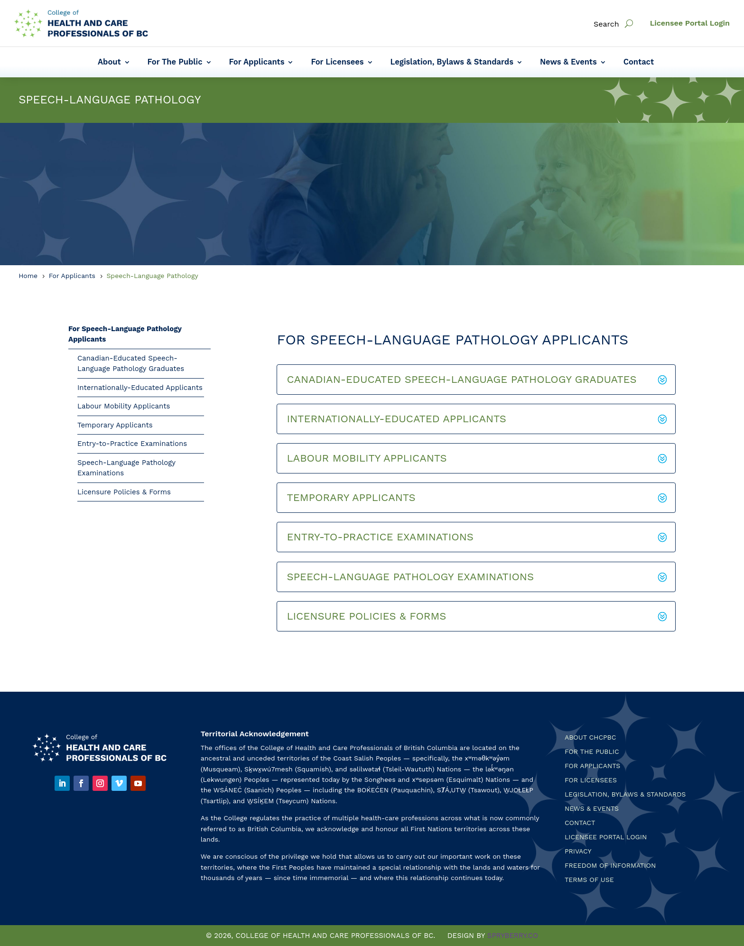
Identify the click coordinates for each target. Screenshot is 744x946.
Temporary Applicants (115, 425)
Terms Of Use (589, 879)
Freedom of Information (610, 865)
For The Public (175, 62)
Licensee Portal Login (690, 23)
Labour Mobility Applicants (123, 406)
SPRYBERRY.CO (512, 935)
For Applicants (257, 62)
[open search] (629, 23)
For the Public (592, 751)
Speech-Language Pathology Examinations (126, 468)
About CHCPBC (590, 737)
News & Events (568, 62)
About (109, 62)
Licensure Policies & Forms (124, 492)
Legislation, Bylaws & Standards (452, 62)
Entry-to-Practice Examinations (132, 443)
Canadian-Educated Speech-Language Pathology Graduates (130, 363)
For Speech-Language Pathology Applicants (125, 334)
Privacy (578, 851)
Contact (638, 62)
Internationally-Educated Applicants (140, 387)
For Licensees (337, 62)
